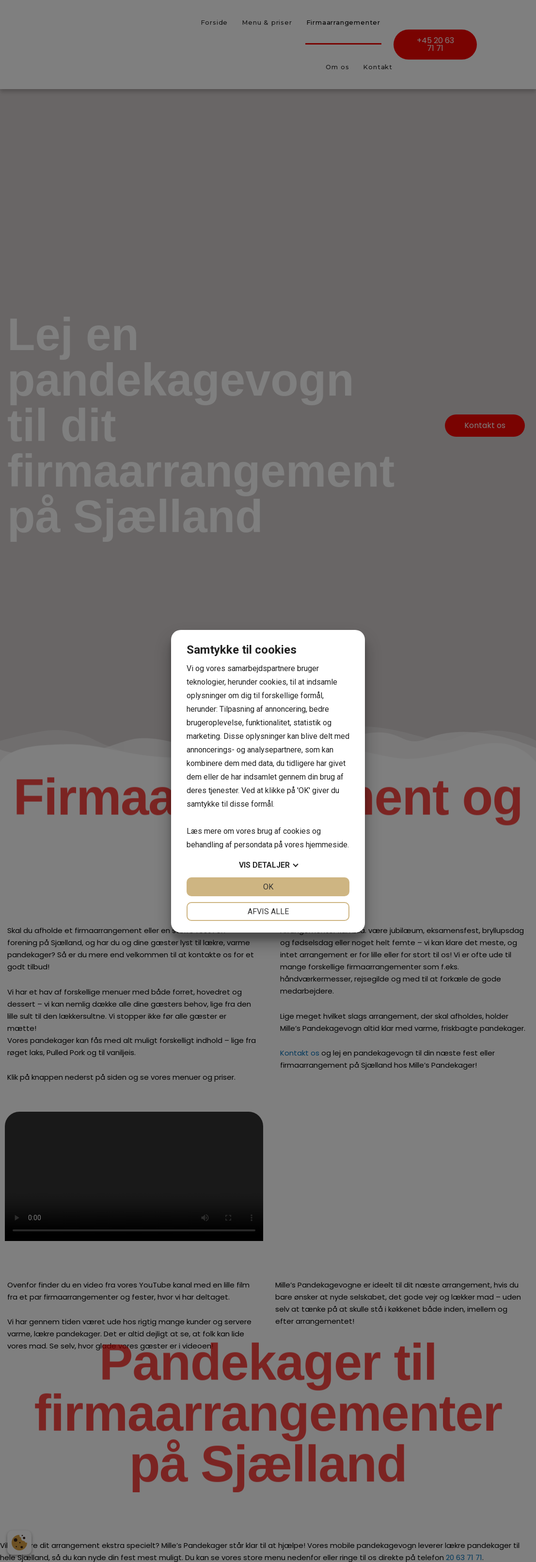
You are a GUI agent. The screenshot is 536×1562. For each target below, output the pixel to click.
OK (268, 886)
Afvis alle (268, 911)
